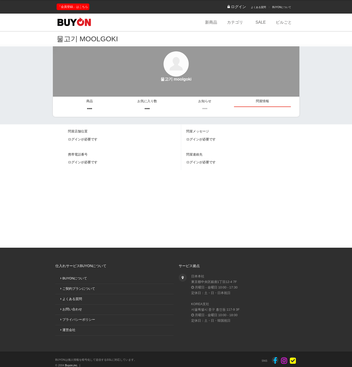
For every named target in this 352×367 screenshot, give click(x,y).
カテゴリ (235, 22)
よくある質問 (258, 7)
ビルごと (284, 22)
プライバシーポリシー (78, 319)
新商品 (211, 22)
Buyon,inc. (71, 365)
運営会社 (68, 330)
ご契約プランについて (78, 288)
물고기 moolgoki (87, 39)
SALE (261, 22)
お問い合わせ (72, 309)
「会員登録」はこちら (73, 7)
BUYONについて (281, 7)
